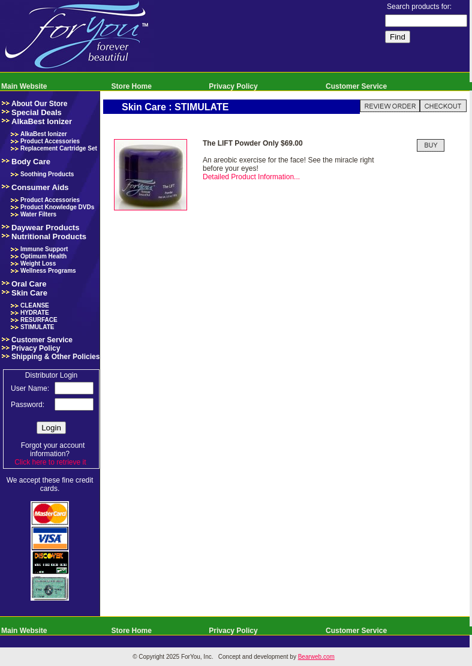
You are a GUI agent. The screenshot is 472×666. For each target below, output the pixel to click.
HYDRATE (34, 312)
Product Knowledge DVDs (57, 207)
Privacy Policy (233, 86)
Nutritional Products (48, 236)
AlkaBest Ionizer (41, 121)
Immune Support (44, 249)
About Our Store (39, 104)
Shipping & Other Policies (55, 356)
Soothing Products (47, 174)
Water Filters (38, 214)
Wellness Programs (48, 270)
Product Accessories (50, 141)
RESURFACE (39, 320)
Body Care (30, 161)
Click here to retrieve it (50, 462)
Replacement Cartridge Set (58, 148)
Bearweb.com (316, 656)
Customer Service (356, 86)
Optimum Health (43, 256)
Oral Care (29, 283)
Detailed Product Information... (251, 177)
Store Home (132, 86)
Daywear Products (45, 227)
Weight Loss (38, 263)
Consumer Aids (40, 187)
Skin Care (29, 292)
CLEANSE (34, 305)
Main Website (24, 86)
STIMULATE (37, 327)
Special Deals (36, 112)
